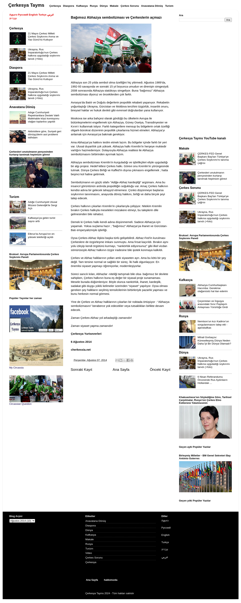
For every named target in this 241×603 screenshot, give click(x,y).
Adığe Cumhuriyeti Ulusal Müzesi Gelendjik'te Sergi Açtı (42, 205)
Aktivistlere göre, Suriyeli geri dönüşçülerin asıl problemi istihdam (44, 134)
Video (88, 553)
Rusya (89, 544)
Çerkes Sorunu (94, 557)
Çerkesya (90, 562)
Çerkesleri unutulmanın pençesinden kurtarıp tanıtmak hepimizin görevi (212, 175)
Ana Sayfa (121, 370)
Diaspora (90, 525)
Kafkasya (90, 534)
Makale (89, 539)
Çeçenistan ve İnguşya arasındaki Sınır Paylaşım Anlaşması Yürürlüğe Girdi (213, 304)
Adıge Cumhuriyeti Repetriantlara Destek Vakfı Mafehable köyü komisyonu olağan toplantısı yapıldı (43, 117)
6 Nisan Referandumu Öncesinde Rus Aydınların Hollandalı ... (213, 379)
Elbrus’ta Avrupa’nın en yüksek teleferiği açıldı (41, 235)
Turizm (89, 548)
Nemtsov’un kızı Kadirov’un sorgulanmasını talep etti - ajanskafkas (213, 324)
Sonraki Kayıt (81, 370)
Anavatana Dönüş (95, 521)
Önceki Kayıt (160, 370)
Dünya (89, 530)
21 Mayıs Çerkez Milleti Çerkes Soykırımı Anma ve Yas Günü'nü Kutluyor (43, 36)
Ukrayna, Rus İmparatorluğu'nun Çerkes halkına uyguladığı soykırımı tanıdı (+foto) (44, 54)
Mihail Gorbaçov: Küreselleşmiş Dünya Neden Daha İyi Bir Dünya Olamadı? (214, 340)
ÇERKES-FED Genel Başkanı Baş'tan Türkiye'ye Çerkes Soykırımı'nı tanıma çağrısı (213, 158)
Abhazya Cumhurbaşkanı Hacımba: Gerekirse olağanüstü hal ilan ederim (213, 288)
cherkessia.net (81, 349)
